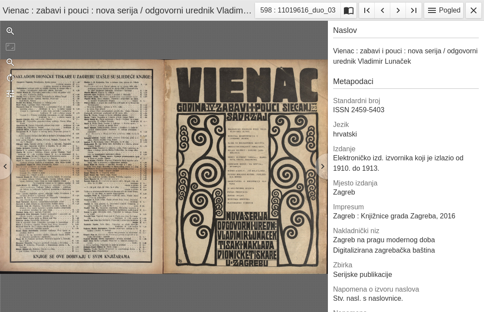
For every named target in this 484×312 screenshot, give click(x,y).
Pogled (444, 10)
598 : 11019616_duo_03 (298, 11)
